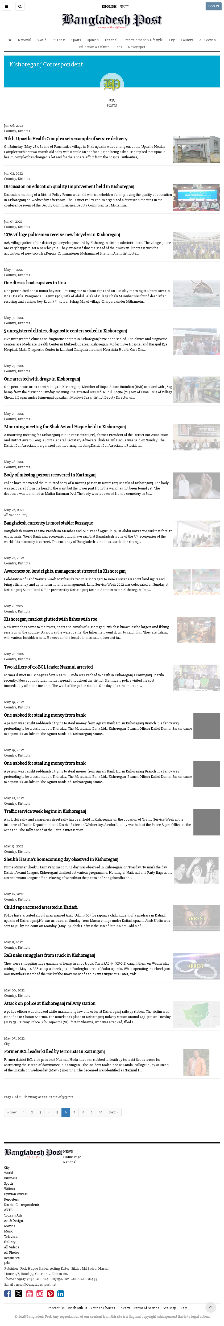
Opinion (93, 40)
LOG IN (213, 6)
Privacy (124, 1308)
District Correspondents (21, 1204)
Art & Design (13, 1220)
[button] (6, 6)
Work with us (77, 1308)
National (24, 40)
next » (113, 1112)
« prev (12, 1112)
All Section (207, 40)
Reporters (11, 1199)
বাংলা (124, 6)
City (172, 40)
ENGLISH (109, 6)
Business (58, 40)
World (41, 40)
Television (11, 1236)
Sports (76, 40)
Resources (11, 1258)
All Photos (11, 1252)
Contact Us (56, 1308)
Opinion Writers (15, 1194)
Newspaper (136, 47)
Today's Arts (13, 1215)
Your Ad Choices (102, 1308)
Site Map (169, 1308)
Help (183, 1308)
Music (8, 1231)
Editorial (111, 40)
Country (187, 40)
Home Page (72, 1157)
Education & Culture (94, 47)
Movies (9, 1226)
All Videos (11, 1247)
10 (100, 1112)
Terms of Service (146, 1308)
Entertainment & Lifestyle (143, 40)
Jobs (118, 47)
